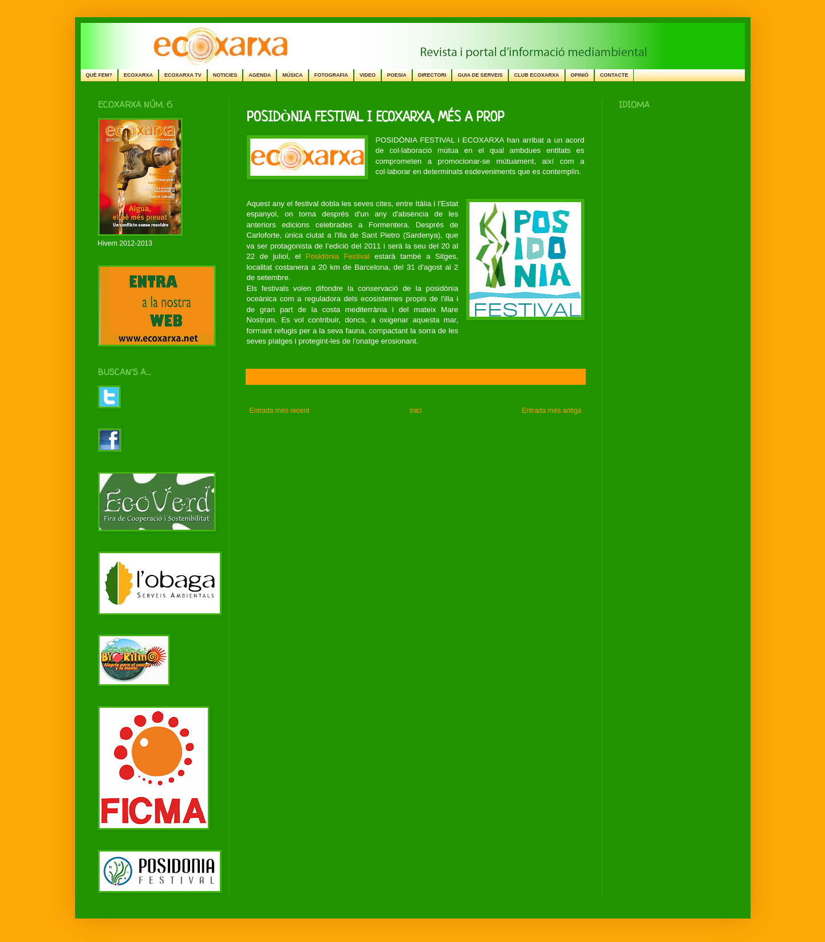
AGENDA (259, 75)
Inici (415, 411)
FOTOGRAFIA (331, 75)
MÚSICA (292, 75)
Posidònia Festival (338, 256)
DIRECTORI (432, 75)
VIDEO (368, 75)
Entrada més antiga (551, 411)
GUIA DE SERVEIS (480, 75)
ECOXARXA (138, 75)
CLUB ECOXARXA (536, 75)
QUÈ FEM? (99, 75)
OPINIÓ (580, 75)
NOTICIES (225, 75)
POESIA (396, 75)
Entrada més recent (280, 411)
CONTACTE (614, 75)
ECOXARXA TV (183, 75)
